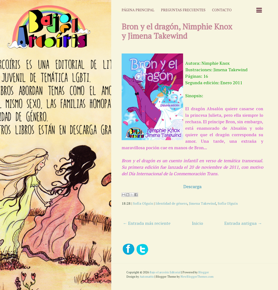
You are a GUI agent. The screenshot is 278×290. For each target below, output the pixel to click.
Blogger (203, 272)
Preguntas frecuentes (183, 10)
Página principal (138, 10)
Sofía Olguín (143, 203)
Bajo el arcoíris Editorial (165, 272)
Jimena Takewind (202, 203)
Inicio (197, 223)
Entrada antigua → (243, 223)
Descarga (192, 187)
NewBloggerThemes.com (196, 277)
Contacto (222, 10)
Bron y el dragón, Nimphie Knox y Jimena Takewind (177, 31)
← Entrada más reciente (146, 223)
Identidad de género (171, 203)
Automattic (147, 277)
